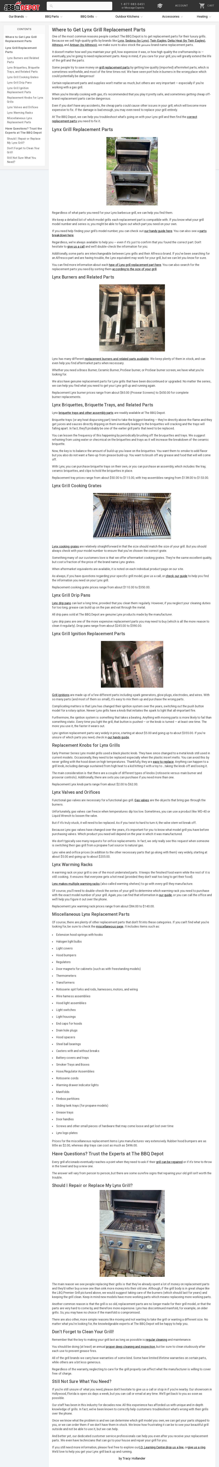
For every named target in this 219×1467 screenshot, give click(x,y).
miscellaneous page (109, 926)
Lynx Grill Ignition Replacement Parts (19, 90)
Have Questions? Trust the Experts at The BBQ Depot (23, 130)
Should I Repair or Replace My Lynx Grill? (23, 140)
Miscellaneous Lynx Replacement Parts (19, 120)
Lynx (121, 40)
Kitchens (129, 17)
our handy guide (118, 737)
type (112, 265)
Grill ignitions (60, 695)
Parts (54, 17)
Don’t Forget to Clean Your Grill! (23, 150)
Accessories (173, 17)
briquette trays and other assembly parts (86, 413)
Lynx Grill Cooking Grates (22, 77)
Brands (19, 17)
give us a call (76, 246)
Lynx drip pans (61, 603)
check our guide (177, 576)
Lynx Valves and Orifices (22, 107)
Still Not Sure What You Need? (21, 160)
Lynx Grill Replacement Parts (21, 50)
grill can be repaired (169, 1162)
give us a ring (196, 1447)
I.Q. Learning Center (152, 1447)
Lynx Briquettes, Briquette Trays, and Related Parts (23, 69)
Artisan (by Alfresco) (83, 45)
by (132, 1458)
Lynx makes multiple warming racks (76, 883)
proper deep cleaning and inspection (130, 1346)
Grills (90, 17)
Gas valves (141, 800)
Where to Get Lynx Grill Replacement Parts (21, 39)
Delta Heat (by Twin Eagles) (186, 40)
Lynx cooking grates (65, 546)
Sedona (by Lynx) (137, 40)
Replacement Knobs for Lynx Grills (25, 99)
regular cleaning (156, 1339)
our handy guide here (158, 231)
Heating (205, 17)
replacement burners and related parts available (117, 359)
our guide (165, 895)
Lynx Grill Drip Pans (19, 82)
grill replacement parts (114, 67)
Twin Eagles (158, 40)
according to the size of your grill (134, 269)
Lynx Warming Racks (20, 112)
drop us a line (175, 1447)
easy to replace (163, 761)
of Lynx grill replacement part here (138, 265)
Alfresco (57, 45)
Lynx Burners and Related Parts (23, 60)
